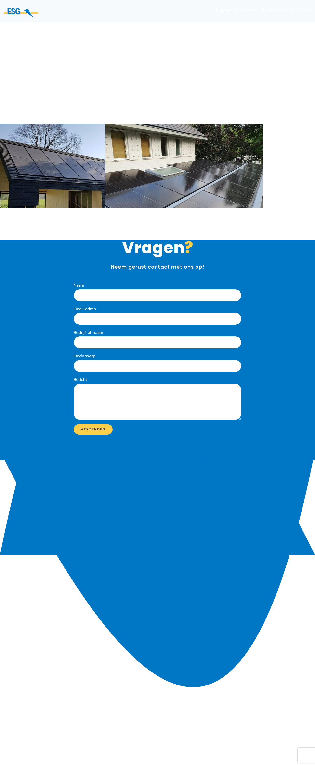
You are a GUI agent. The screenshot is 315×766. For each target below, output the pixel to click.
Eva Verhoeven (277, 467)
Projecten (48, 467)
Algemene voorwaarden (117, 467)
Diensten (86, 467)
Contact (68, 467)
